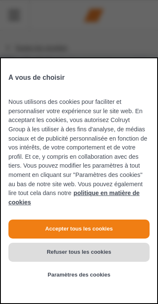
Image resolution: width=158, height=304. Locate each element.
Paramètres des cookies (79, 274)
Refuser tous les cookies (79, 252)
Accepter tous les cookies (78, 228)
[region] (79, 180)
